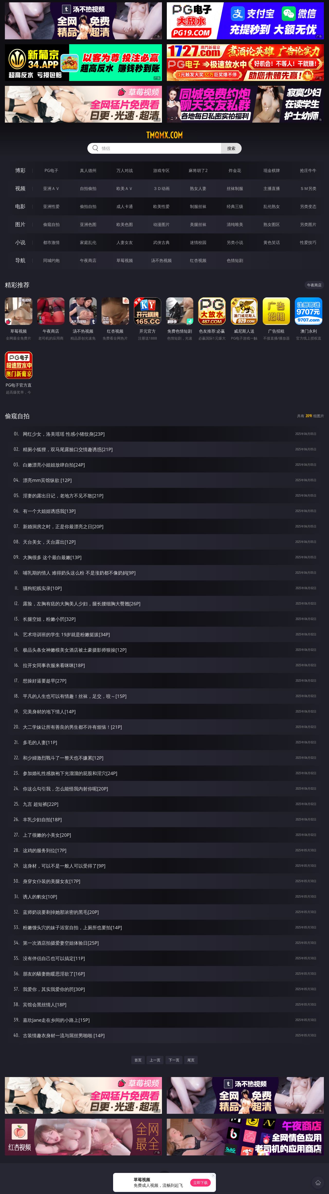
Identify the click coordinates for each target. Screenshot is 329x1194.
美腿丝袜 (198, 224)
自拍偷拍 (88, 188)
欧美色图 (124, 224)
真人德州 (88, 170)
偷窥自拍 (51, 224)
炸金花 (235, 170)
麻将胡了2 (198, 170)
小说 (20, 242)
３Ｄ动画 (161, 188)
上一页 (155, 1060)
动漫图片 (161, 224)
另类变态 (308, 206)
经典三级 (235, 206)
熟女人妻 (198, 188)
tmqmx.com (164, 135)
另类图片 (308, 224)
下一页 (174, 1060)
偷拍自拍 (88, 206)
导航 (20, 260)
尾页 (191, 1060)
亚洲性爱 (51, 206)
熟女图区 (271, 224)
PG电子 (51, 170)
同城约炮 (51, 260)
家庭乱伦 (88, 242)
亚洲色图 (88, 224)
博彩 (20, 170)
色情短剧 (235, 260)
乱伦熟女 (271, 206)
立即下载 (200, 1182)
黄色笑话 (271, 242)
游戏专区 (161, 170)
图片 (20, 224)
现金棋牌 (271, 170)
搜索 (231, 148)
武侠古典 (161, 242)
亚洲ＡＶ (51, 188)
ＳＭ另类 (308, 188)
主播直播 (271, 188)
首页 (138, 1060)
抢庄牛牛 (308, 170)
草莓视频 (124, 260)
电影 (20, 206)
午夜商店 (88, 260)
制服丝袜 (198, 206)
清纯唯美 (235, 224)
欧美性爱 (161, 206)
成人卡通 (124, 206)
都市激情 (51, 242)
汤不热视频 (161, 260)
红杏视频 (198, 260)
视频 (20, 188)
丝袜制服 (235, 188)
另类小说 (235, 242)
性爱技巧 (308, 242)
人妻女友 (124, 242)
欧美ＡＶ (124, 188)
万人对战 (124, 170)
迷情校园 (198, 242)
